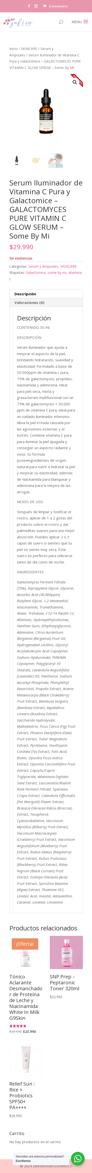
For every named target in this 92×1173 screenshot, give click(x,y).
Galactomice (36, 272)
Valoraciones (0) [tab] (29, 302)
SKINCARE (29, 48)
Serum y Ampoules (43, 266)
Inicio (13, 48)
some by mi (57, 272)
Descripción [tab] (25, 293)
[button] (74, 82)
